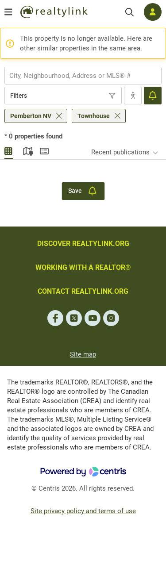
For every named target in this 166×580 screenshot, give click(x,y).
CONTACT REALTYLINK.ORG (83, 291)
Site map (83, 354)
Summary (44, 150)
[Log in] (153, 12)
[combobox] (83, 76)
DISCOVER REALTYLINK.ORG (83, 243)
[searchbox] (77, 76)
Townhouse (93, 115)
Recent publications (120, 152)
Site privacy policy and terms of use (83, 511)
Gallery (8, 150)
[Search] (129, 12)
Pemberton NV (30, 115)
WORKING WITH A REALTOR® (83, 267)
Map (26, 150)
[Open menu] (8, 12)
